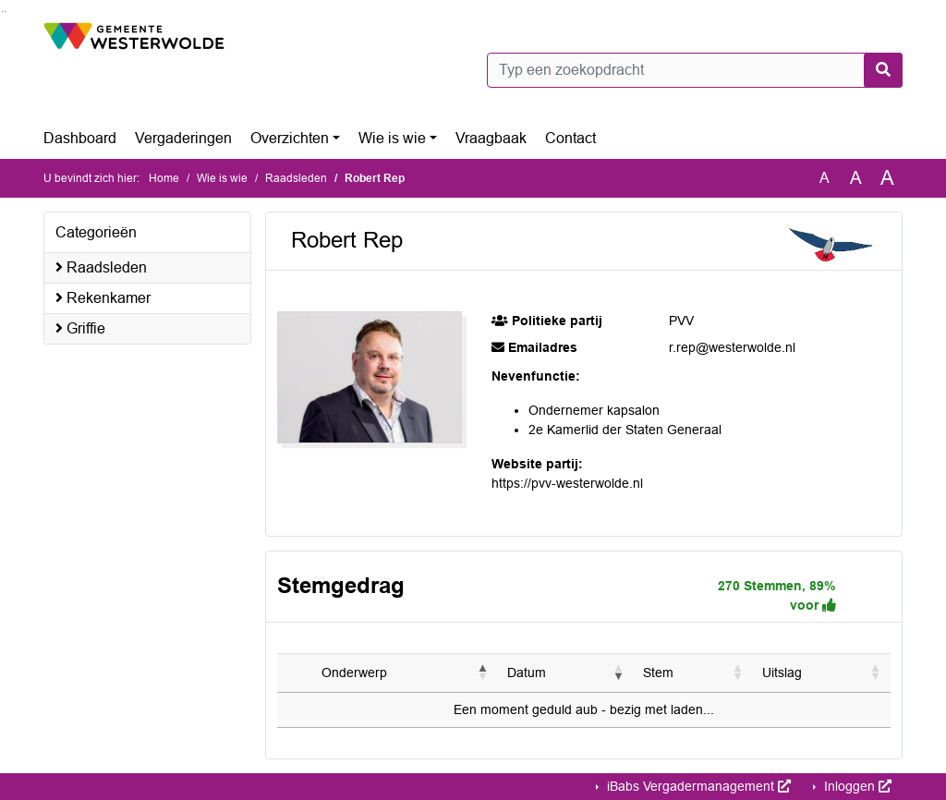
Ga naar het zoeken (2, 11)
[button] (483, 672)
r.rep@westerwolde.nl (732, 347)
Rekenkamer (103, 298)
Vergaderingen (183, 138)
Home (164, 178)
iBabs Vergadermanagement (697, 786)
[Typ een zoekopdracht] (695, 70)
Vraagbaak (491, 138)
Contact (570, 138)
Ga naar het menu (5, 11)
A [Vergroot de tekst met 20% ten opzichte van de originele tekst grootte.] (856, 178)
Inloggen (855, 786)
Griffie (80, 328)
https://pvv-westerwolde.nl (567, 483)
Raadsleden (296, 178)
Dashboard (79, 138)
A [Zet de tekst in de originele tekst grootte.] (824, 178)
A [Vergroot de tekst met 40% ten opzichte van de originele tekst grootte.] (887, 178)
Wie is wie (392, 138)
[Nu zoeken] (883, 70)
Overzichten (289, 138)
